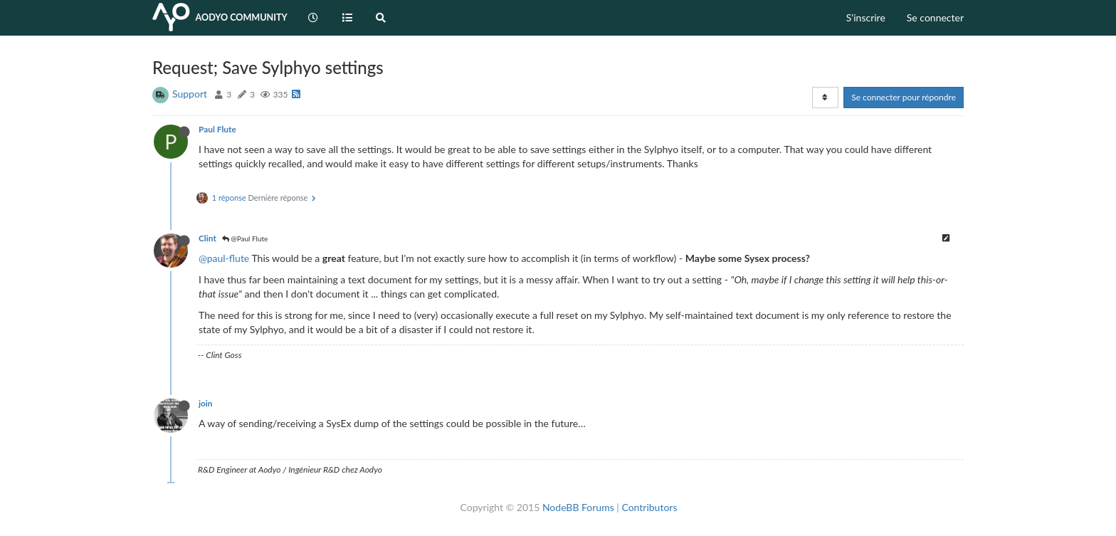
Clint (207, 238)
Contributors (649, 507)
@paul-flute (224, 258)
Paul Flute (217, 129)
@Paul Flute (245, 238)
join (206, 403)
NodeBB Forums (578, 507)
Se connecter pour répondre (903, 97)
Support (189, 94)
